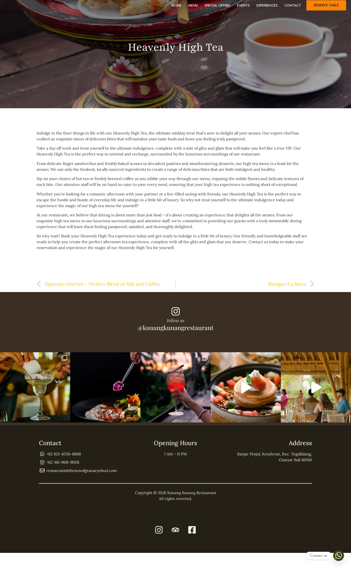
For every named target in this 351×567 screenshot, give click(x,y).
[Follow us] (175, 318)
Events (243, 7)
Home (176, 7)
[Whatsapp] (338, 555)
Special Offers (217, 7)
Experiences (267, 7)
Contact (292, 7)
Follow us (175, 328)
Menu (193, 7)
